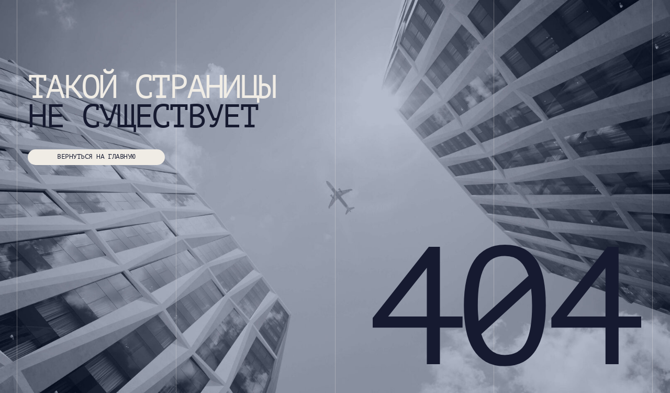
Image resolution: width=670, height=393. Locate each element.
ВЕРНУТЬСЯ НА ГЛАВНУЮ (96, 156)
